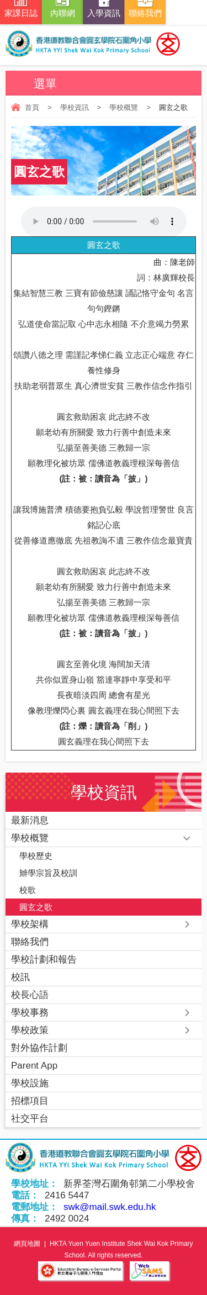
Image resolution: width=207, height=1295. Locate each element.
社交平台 (30, 1118)
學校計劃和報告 (44, 959)
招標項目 (30, 1101)
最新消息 (30, 820)
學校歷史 (35, 855)
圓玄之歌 (35, 907)
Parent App (34, 1065)
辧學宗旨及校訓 (48, 873)
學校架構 (30, 924)
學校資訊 (74, 107)
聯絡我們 (30, 942)
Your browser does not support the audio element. (104, 221)
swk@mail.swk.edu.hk (109, 1207)
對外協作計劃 (39, 1048)
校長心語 (30, 995)
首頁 (32, 107)
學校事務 (30, 1012)
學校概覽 (123, 107)
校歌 (27, 890)
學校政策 (30, 1030)
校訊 (20, 977)
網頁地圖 (27, 1244)
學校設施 (30, 1083)
